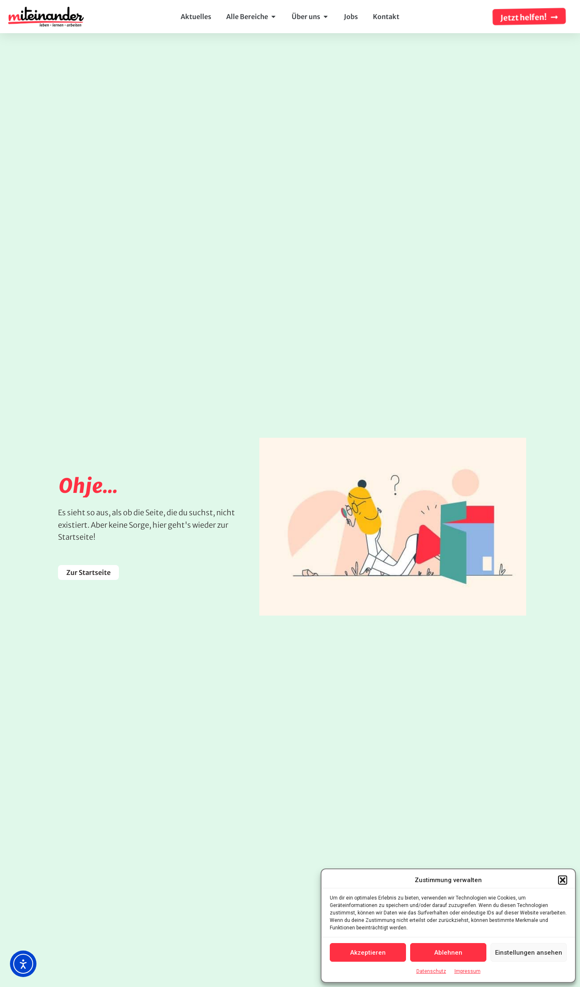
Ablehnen (448, 952)
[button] (562, 880)
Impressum (467, 971)
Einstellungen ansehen (528, 952)
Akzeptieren (368, 952)
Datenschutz (431, 971)
